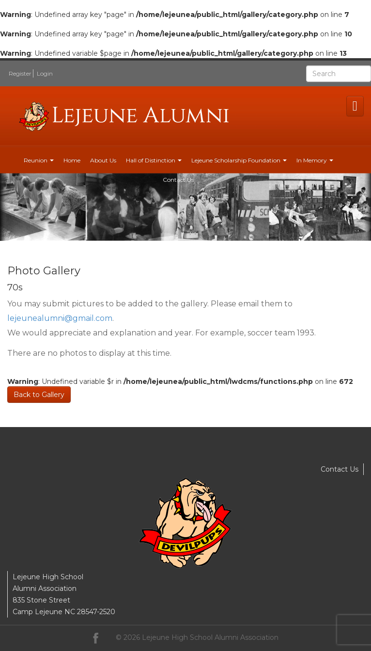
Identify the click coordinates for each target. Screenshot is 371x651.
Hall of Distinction (154, 160)
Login (45, 73)
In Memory (314, 160)
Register (20, 73)
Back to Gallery (39, 394)
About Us (103, 160)
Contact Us (178, 179)
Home (71, 160)
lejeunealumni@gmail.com (59, 318)
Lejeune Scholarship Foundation (239, 160)
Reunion (39, 160)
